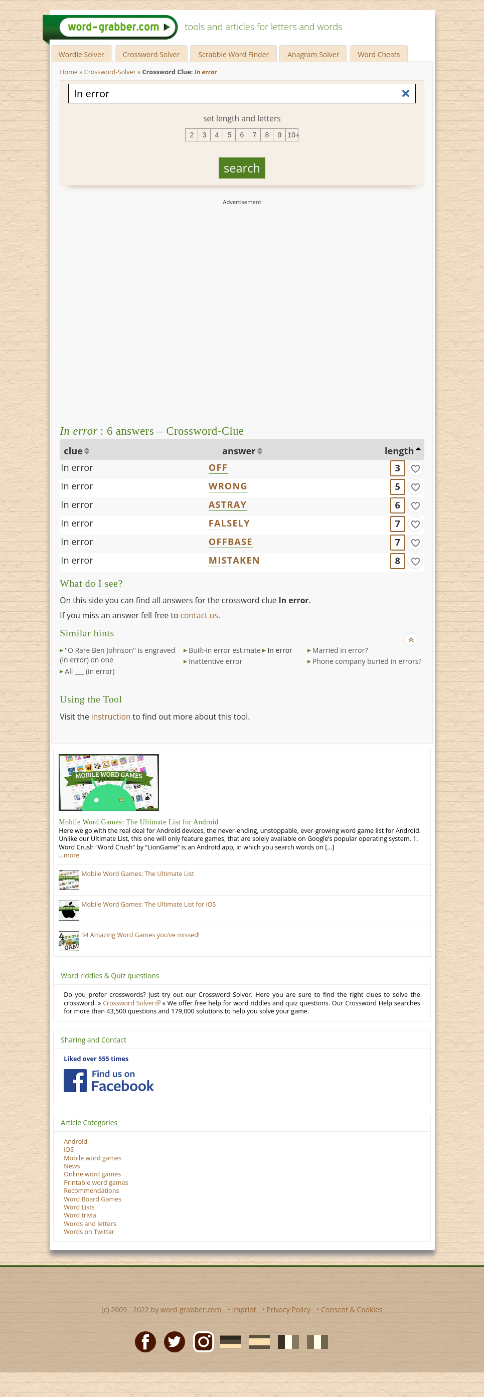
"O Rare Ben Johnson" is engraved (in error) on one (117, 655)
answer (239, 451)
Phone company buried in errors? (367, 661)
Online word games (92, 1174)
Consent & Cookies (352, 1309)
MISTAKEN (234, 560)
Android (75, 1141)
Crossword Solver (151, 54)
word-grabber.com (191, 1309)
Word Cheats (379, 54)
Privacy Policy (288, 1309)
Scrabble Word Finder (233, 54)
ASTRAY (228, 504)
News (72, 1166)
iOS (69, 1149)
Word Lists (79, 1207)
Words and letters (90, 1223)
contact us (199, 615)
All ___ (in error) (89, 671)
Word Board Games (92, 1199)
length (399, 451)
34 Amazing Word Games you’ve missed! (140, 935)
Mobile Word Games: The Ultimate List (137, 873)
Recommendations (91, 1190)
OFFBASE (231, 542)
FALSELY (229, 523)
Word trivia (80, 1215)
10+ (292, 135)
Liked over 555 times (96, 1059)
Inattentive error (215, 661)
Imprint (244, 1309)
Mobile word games (92, 1158)
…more (69, 855)
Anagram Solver (313, 54)
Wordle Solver (81, 54)
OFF (218, 467)
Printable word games (96, 1182)
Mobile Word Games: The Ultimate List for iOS (148, 904)
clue (73, 451)
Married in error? (340, 650)
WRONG (228, 486)
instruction (111, 716)
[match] (415, 468)
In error (77, 467)
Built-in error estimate (225, 650)
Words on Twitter (89, 1232)
